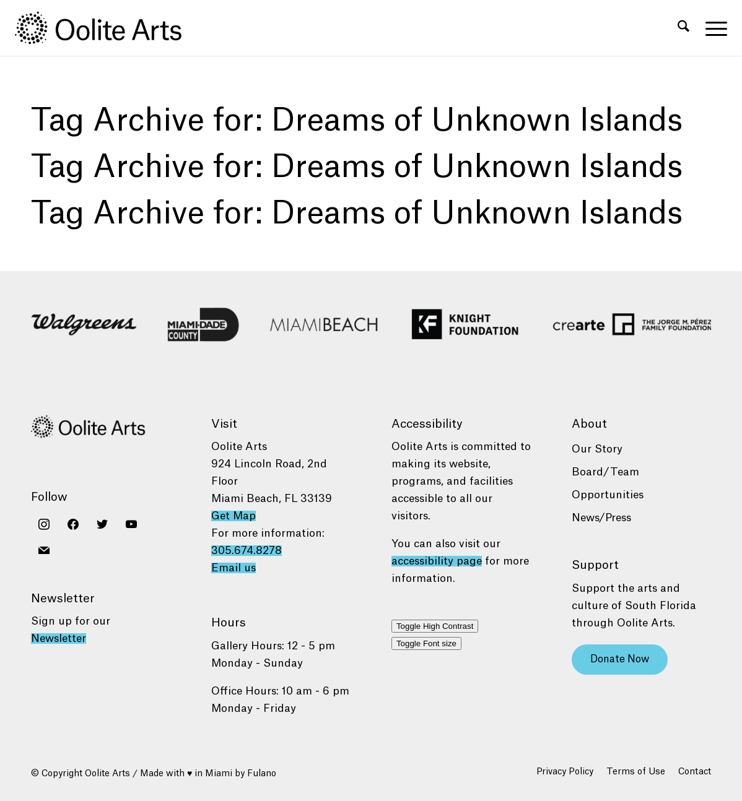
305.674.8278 (246, 550)
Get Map (233, 516)
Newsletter (58, 638)
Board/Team (605, 472)
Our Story (597, 449)
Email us (233, 568)
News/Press (601, 518)
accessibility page (436, 561)
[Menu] (712, 28)
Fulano (261, 773)
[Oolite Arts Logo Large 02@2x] (105, 28)
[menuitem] (683, 28)
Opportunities (608, 495)
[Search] (683, 28)
